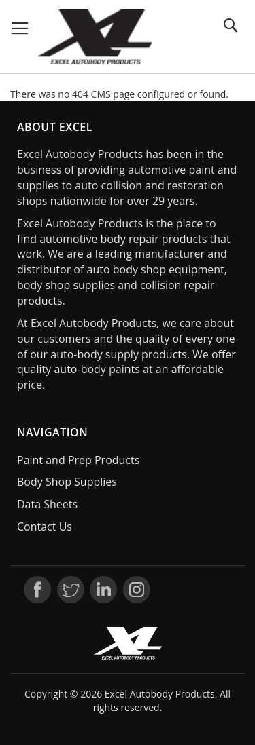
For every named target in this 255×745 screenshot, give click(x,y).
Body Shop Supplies (67, 481)
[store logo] (95, 36)
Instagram (136, 589)
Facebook (37, 589)
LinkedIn (103, 589)
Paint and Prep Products (78, 460)
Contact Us (44, 526)
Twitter (70, 589)
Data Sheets (47, 504)
